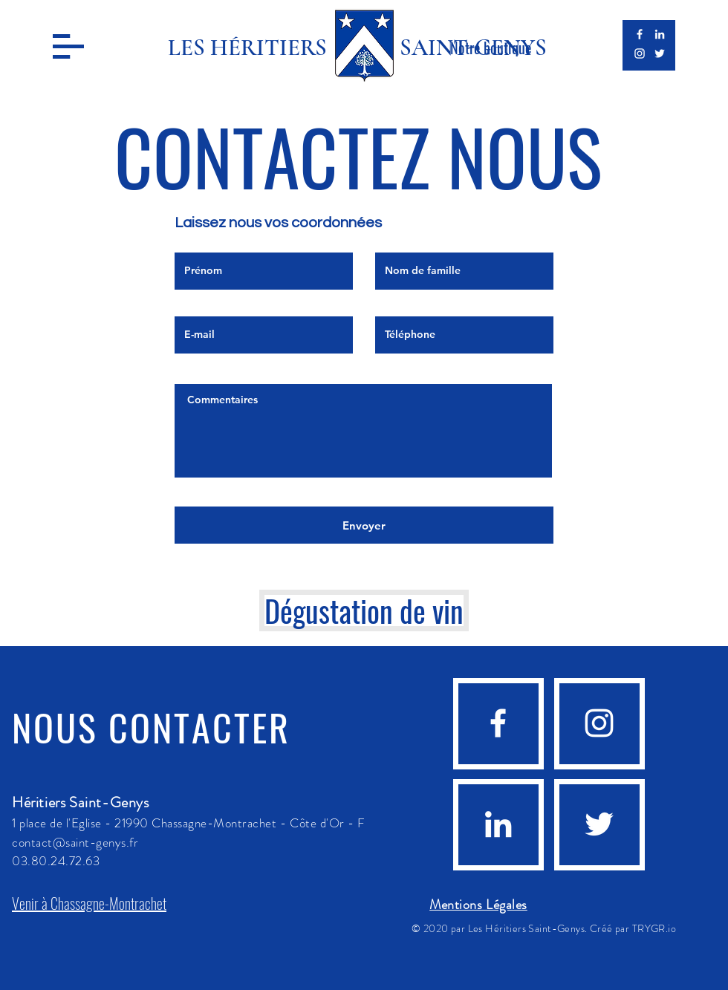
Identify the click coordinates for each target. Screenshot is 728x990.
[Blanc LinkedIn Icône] (659, 34)
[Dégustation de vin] (364, 610)
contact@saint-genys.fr (75, 842)
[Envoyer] (364, 525)
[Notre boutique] (490, 47)
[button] (68, 46)
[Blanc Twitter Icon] (659, 53)
